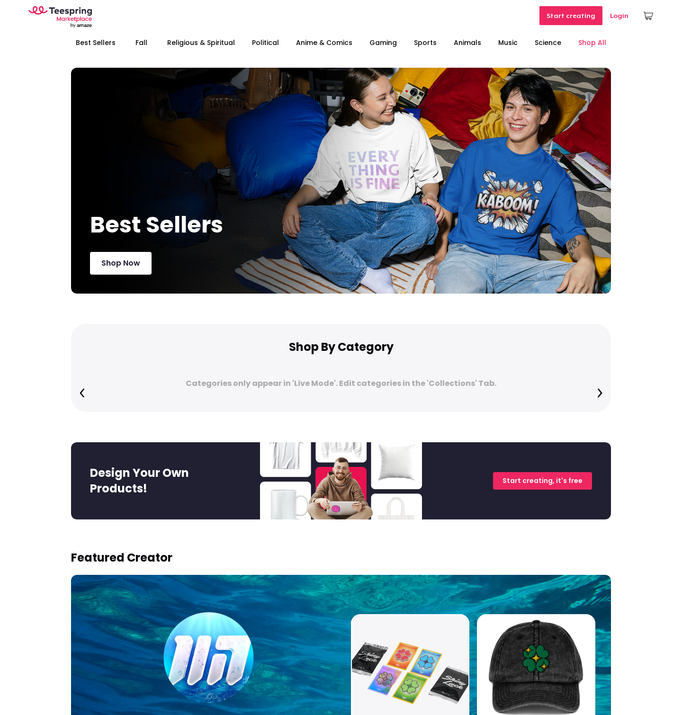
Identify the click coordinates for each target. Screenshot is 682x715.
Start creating (571, 15)
